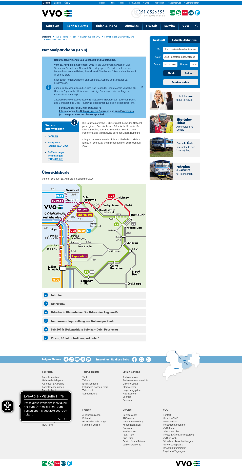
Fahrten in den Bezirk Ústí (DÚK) (118, 37)
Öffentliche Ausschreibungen (178, 441)
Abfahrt (172, 73)
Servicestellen (130, 415)
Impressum (158, 3)
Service (169, 26)
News (45, 415)
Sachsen (127, 400)
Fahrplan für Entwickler (54, 396)
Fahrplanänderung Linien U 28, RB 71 (80, 108)
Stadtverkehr (129, 387)
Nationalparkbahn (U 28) (56, 40)
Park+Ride (128, 434)
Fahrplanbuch (49, 390)
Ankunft (189, 73)
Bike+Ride (128, 438)
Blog (111, 3)
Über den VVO (170, 418)
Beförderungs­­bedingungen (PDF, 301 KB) (56, 155)
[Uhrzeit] (194, 64)
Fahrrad (86, 418)
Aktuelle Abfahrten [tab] (184, 40)
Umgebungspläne (132, 390)
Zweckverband (170, 421)
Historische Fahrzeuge (94, 421)
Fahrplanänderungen (53, 387)
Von (159, 49)
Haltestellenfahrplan (52, 380)
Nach (158, 56)
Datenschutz (174, 3)
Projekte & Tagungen (174, 451)
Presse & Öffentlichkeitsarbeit (178, 434)
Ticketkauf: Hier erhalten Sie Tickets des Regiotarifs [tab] (81, 312)
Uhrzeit (184, 64)
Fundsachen (129, 431)
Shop (146, 3)
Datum (157, 64)
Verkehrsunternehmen (174, 424)
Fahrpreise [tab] (54, 303)
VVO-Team (168, 428)
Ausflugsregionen (91, 415)
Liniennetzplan (130, 383)
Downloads (128, 428)
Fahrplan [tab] (53, 295)
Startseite (46, 37)
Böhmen (127, 396)
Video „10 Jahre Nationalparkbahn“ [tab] (71, 338)
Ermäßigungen (90, 383)
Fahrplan (52, 26)
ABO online (129, 418)
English (57, 3)
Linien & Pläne (106, 26)
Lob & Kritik (134, 3)
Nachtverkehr (130, 393)
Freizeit (151, 26)
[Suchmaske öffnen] (196, 26)
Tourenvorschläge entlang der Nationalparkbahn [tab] (79, 321)
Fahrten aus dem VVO (89, 37)
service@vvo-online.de (150, 13)
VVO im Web (170, 438)
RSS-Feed (47, 424)
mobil (121, 3)
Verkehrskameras (132, 444)
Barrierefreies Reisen (134, 441)
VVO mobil (47, 393)
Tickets (86, 380)
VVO (185, 26)
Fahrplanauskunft (51, 377)
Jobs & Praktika (171, 431)
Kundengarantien (132, 424)
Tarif (73, 37)
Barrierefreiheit (191, 3)
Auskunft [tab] (159, 40)
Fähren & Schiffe (91, 424)
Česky (67, 3)
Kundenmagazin (50, 421)
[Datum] (170, 64)
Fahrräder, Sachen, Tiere (95, 387)
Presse (101, 3)
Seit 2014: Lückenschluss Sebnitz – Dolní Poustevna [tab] (81, 329)
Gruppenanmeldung (133, 421)
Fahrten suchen (181, 82)
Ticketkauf (87, 390)
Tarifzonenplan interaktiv (135, 380)
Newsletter (47, 418)
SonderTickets (89, 393)
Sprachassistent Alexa (53, 400)
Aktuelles (132, 26)
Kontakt (167, 415)
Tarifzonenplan (130, 377)
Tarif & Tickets (77, 26)
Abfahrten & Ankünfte (53, 383)
